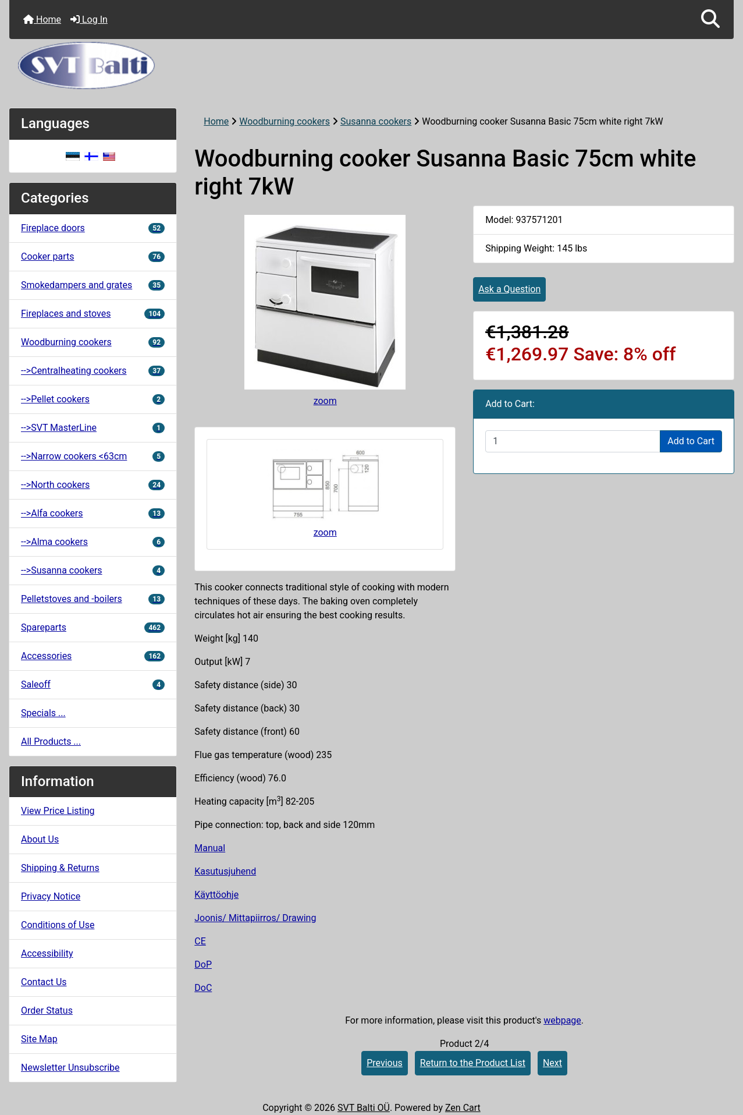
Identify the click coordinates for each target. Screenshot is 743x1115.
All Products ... (51, 741)
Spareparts (93, 627)
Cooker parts (93, 256)
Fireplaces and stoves (93, 313)
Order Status (47, 1010)
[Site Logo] (371, 65)
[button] (710, 19)
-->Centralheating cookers (93, 370)
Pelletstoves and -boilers (93, 598)
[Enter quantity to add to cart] (572, 441)
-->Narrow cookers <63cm (93, 456)
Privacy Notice (50, 896)
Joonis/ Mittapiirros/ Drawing (255, 917)
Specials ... (43, 712)
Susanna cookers (375, 121)
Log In (89, 19)
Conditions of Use (57, 924)
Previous (385, 1062)
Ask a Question (509, 289)
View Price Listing (58, 810)
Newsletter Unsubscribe (70, 1067)
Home (42, 19)
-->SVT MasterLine (93, 427)
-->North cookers (93, 484)
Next (552, 1062)
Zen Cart (463, 1107)
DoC (203, 987)
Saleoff (93, 684)
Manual (209, 848)
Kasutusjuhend (225, 871)
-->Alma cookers (93, 541)
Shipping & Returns (60, 867)
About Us (40, 839)
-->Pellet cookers (93, 399)
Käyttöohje (216, 894)
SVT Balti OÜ (363, 1107)
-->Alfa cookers (93, 513)
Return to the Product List (472, 1062)
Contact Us (44, 981)
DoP (203, 964)
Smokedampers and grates (93, 285)
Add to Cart (690, 441)
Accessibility (47, 953)
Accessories (93, 655)
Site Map (39, 1039)
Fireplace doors (93, 227)
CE (200, 941)
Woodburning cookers (284, 121)
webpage (562, 1020)
